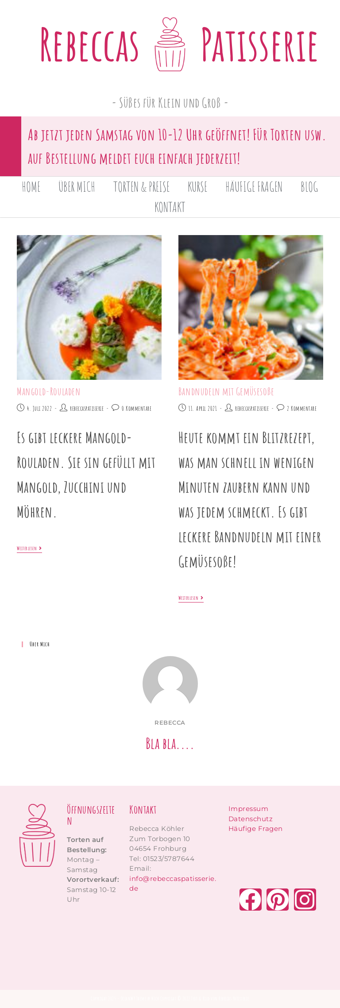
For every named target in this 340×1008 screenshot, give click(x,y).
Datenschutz (250, 819)
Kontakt (170, 207)
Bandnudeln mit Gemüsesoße (226, 391)
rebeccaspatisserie (87, 408)
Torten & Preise (141, 186)
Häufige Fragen (253, 186)
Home (31, 186)
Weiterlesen (29, 548)
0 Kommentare (136, 408)
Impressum (248, 808)
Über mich (76, 186)
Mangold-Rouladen (49, 391)
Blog (309, 186)
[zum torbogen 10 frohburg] (174, 937)
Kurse (197, 186)
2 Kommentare (302, 408)
